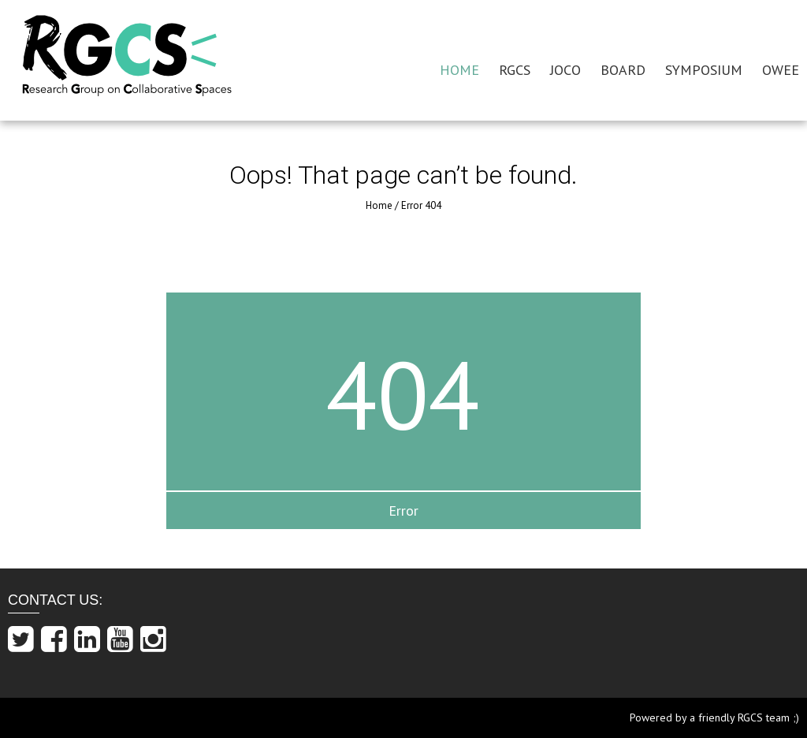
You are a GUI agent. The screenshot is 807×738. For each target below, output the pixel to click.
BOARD (623, 70)
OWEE (780, 70)
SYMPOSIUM (703, 70)
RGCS (514, 70)
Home (379, 205)
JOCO (565, 70)
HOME (459, 70)
